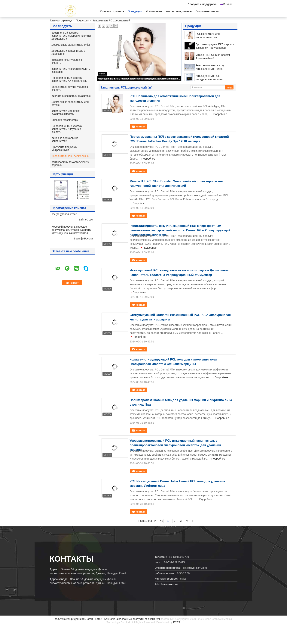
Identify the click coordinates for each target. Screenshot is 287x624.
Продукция (135, 11)
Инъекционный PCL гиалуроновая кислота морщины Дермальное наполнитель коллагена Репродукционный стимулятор (139, 78)
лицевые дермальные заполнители (65, 139)
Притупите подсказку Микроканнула (64, 148)
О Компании (154, 11)
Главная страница (112, 11)
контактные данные (179, 11)
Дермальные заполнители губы (71, 44)
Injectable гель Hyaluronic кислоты (67, 61)
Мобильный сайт (166, 584)
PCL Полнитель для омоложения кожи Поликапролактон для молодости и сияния (209, 35)
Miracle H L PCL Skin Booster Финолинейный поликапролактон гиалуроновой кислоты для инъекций (215, 56)
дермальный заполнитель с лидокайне (68, 52)
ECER (176, 622)
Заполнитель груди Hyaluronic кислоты (70, 88)
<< (161, 520)
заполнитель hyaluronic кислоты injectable (71, 70)
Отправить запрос (207, 11)
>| (193, 520)
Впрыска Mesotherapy (65, 119)
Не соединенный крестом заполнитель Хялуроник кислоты (67, 128)
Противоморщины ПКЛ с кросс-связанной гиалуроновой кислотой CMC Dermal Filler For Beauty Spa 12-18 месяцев (215, 46)
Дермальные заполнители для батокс (70, 103)
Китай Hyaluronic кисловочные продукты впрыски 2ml (127, 618)
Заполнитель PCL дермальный (70, 156)
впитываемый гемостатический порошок (71, 164)
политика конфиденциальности (73, 618)
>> (186, 520)
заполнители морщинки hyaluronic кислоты (66, 112)
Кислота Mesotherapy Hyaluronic (71, 95)
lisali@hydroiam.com (194, 567)
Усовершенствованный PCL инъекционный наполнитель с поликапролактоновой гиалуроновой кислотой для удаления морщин (175, 445)
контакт (140, 126)
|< (155, 520)
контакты (72, 558)
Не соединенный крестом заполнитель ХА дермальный (69, 79)
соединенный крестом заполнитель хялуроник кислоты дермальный (71, 35)
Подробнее (220, 114)
